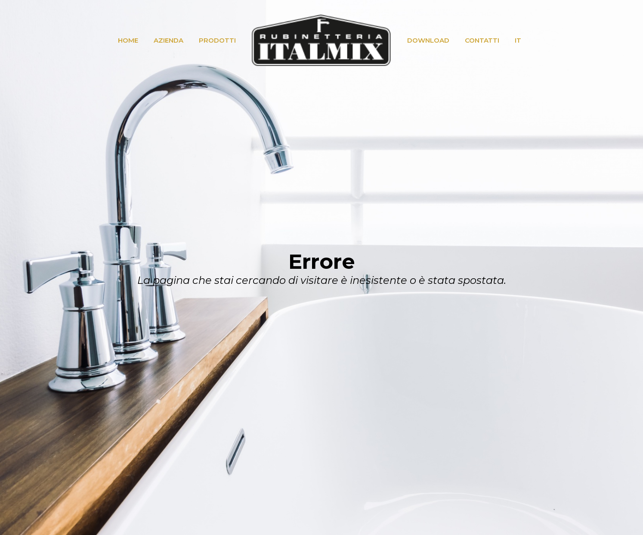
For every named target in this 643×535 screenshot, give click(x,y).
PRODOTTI (217, 40)
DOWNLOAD (428, 40)
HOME (128, 40)
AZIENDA (168, 40)
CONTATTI (482, 40)
